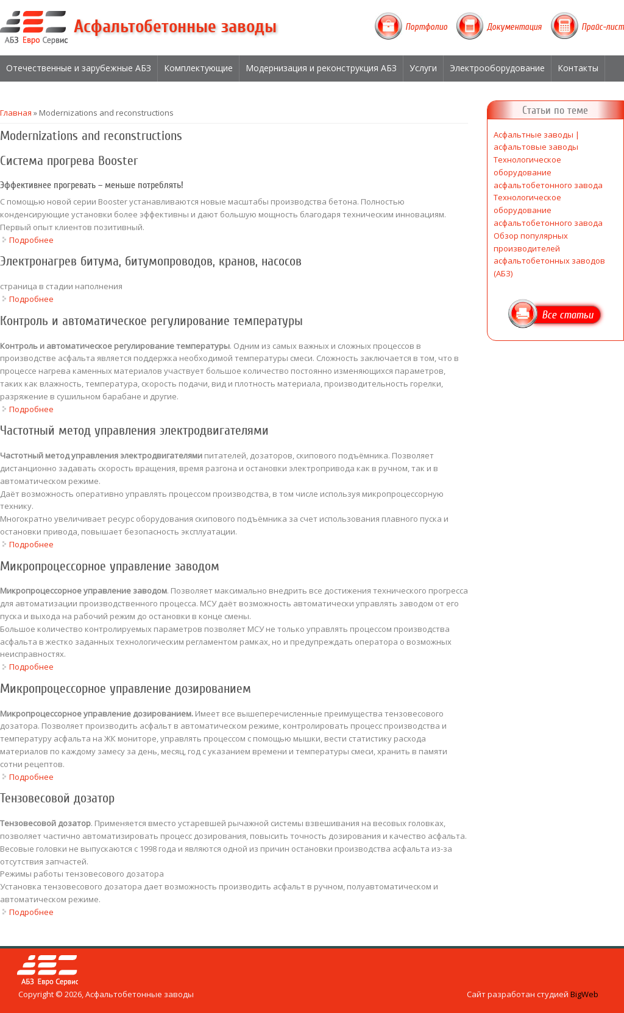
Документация (514, 26)
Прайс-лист (602, 26)
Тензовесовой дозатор (57, 798)
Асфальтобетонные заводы (175, 26)
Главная (16, 112)
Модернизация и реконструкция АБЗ (321, 68)
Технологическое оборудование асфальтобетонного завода (548, 172)
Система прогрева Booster (69, 161)
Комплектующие (198, 68)
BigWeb (584, 994)
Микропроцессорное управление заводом (109, 566)
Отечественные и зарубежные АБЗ (78, 68)
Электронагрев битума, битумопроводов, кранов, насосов (151, 261)
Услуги (423, 68)
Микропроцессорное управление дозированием (125, 688)
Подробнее (31, 239)
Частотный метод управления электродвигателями (134, 430)
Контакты (578, 68)
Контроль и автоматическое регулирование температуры (151, 321)
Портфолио (426, 26)
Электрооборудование (497, 68)
